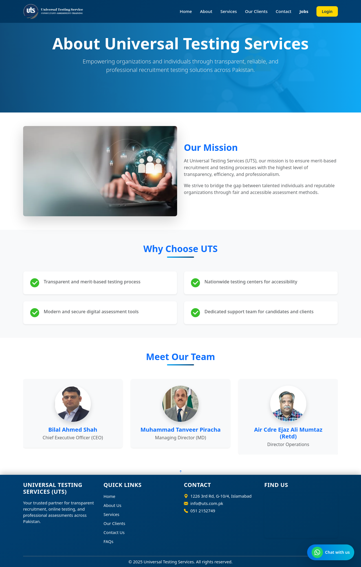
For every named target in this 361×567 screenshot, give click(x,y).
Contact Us (114, 532)
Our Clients (256, 11)
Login (327, 11)
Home (186, 11)
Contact (284, 11)
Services (228, 11)
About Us (112, 505)
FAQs (108, 541)
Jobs (304, 11)
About (206, 11)
